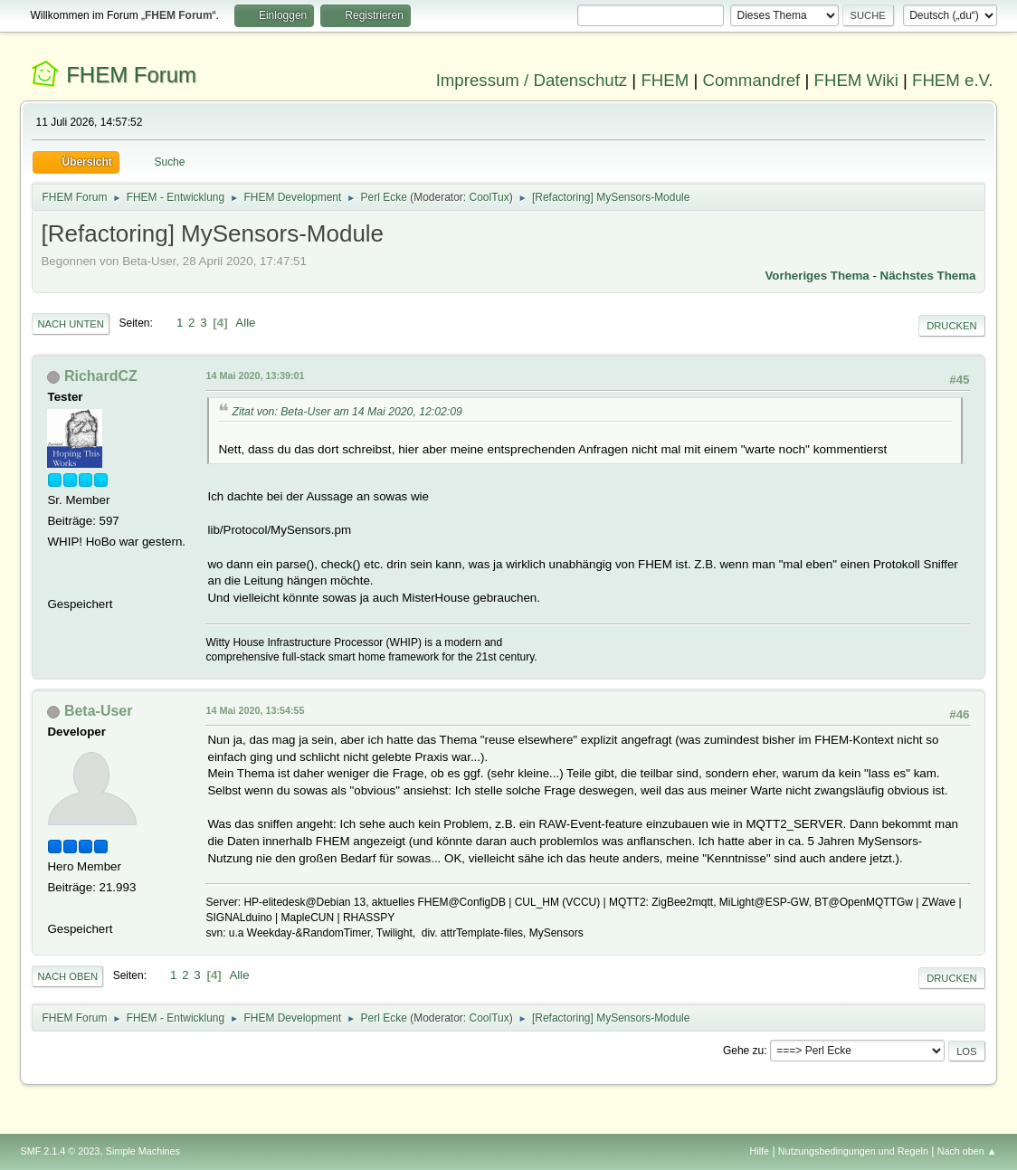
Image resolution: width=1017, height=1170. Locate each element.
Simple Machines (143, 1151)
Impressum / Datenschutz (532, 80)
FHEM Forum (131, 74)
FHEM (665, 80)
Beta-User (98, 710)
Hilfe (760, 1151)
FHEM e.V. (952, 80)
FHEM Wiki (856, 80)
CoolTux (489, 197)
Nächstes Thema (928, 275)
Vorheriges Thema (817, 275)
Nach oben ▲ (967, 1151)
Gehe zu (743, 1050)
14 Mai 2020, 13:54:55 (254, 710)
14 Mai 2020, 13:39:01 (254, 375)
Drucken (951, 325)
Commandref (751, 80)
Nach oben (67, 976)
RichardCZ (101, 376)
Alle (245, 322)
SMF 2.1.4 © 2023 (60, 1151)
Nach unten (70, 324)
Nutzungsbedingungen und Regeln (853, 1151)
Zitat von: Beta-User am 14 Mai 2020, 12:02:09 (346, 411)
